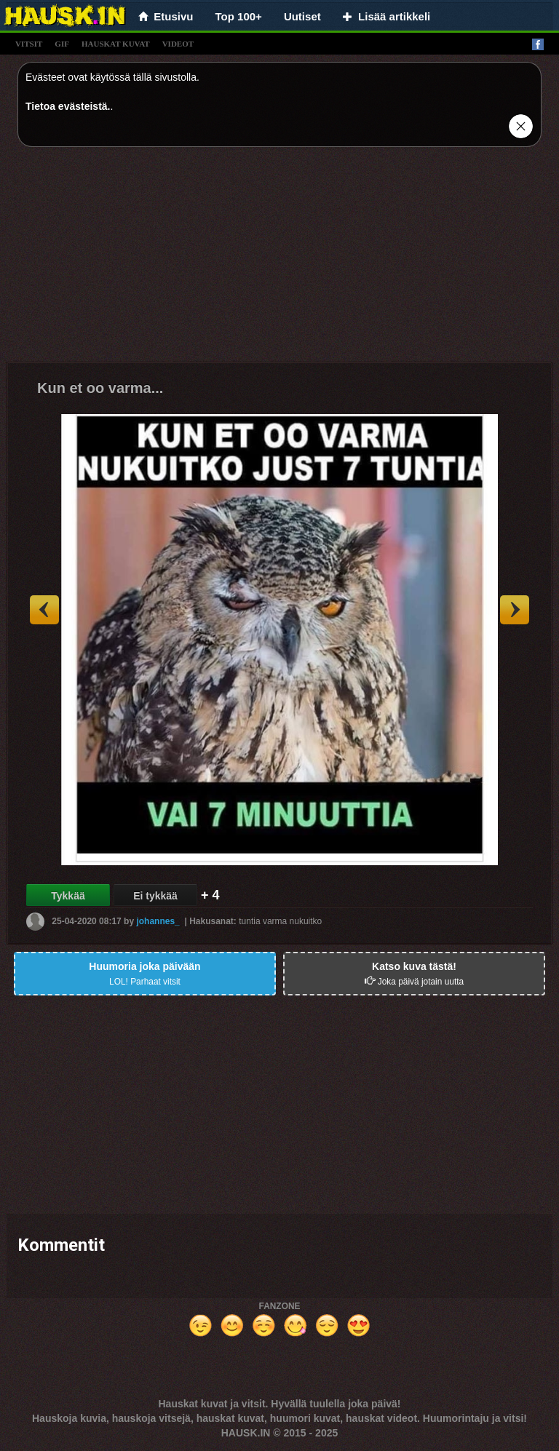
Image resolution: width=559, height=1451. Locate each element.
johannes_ (157, 920)
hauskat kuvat (116, 43)
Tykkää (67, 896)
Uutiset (302, 16)
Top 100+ (238, 16)
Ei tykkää (155, 896)
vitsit (28, 43)
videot (178, 43)
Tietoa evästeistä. (67, 106)
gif (62, 43)
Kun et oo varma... (100, 388)
